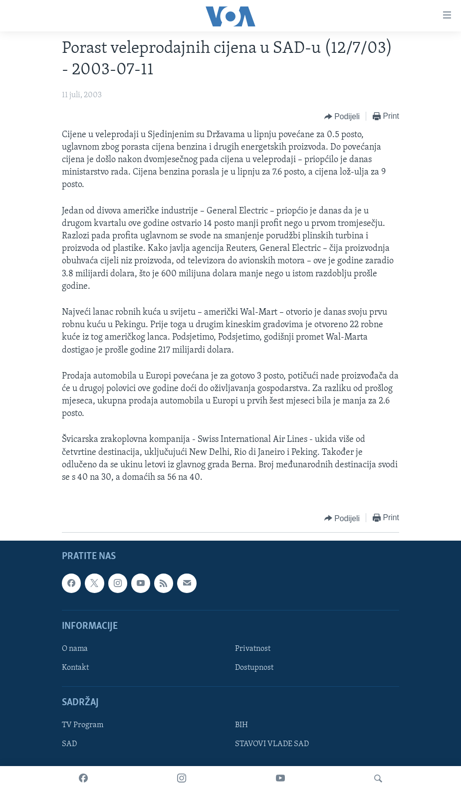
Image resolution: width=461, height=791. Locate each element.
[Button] (342, 116)
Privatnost (252, 649)
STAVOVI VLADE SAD (272, 745)
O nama (75, 649)
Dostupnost (254, 668)
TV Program (82, 726)
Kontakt (75, 668)
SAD (69, 745)
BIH (241, 726)
